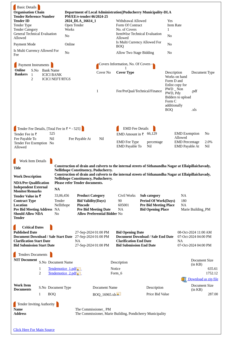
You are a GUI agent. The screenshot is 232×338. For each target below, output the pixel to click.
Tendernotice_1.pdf (62, 269)
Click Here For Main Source (34, 330)
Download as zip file (199, 279)
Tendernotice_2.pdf (62, 273)
